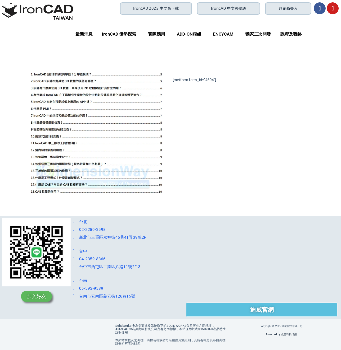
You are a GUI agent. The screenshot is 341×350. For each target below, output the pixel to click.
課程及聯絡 (291, 34)
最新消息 (84, 34)
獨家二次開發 (258, 34)
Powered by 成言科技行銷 (281, 334)
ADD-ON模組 (189, 34)
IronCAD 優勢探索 (119, 34)
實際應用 (156, 34)
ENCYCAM (223, 34)
